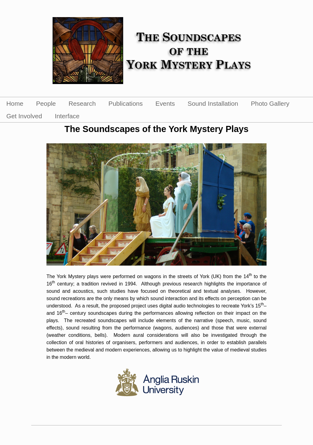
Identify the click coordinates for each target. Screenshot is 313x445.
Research (82, 103)
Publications (126, 103)
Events (165, 103)
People (46, 103)
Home (14, 103)
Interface (67, 116)
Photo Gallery (270, 103)
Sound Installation (213, 103)
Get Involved (24, 116)
